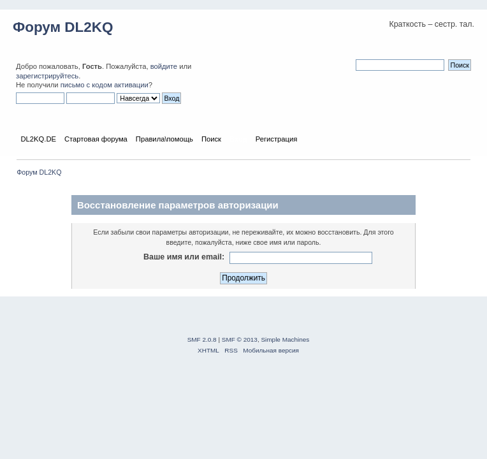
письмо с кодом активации (105, 85)
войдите (163, 66)
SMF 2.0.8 (202, 339)
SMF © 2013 (240, 339)
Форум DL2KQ (63, 27)
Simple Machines (285, 339)
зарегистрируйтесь (47, 76)
